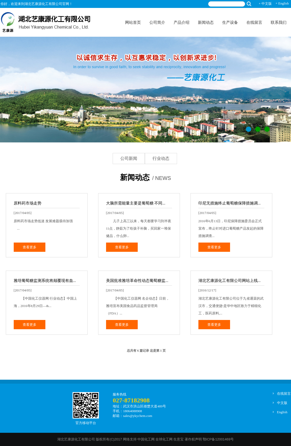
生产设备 (230, 22)
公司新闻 (128, 158)
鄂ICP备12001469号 (218, 439)
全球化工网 (164, 439)
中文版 (282, 403)
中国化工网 (146, 439)
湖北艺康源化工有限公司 (76, 439)
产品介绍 (181, 22)
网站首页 (133, 22)
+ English (282, 3)
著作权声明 (193, 439)
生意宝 (178, 439)
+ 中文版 (265, 4)
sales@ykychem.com (137, 416)
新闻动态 (206, 22)
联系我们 (279, 22)
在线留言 (254, 22)
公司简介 (157, 22)
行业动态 (160, 158)
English (282, 412)
